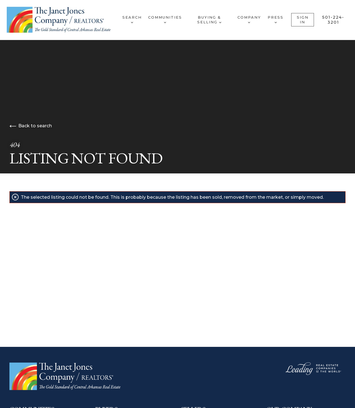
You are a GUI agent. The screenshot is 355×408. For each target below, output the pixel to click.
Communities (165, 19)
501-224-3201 (333, 20)
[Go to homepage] (64, 20)
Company (249, 19)
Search (132, 19)
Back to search (30, 125)
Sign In (302, 19)
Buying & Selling (209, 19)
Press (275, 19)
